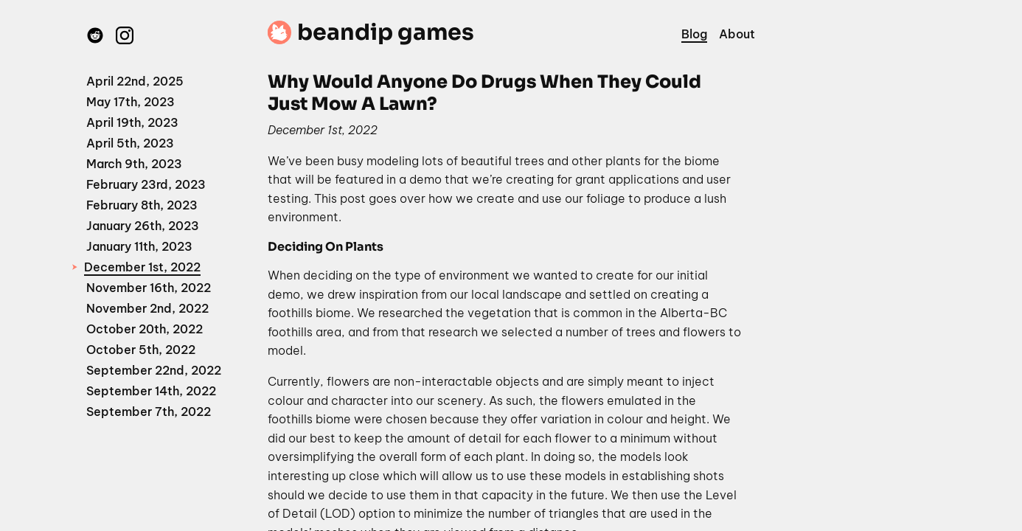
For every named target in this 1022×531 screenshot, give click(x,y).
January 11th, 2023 (139, 246)
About (737, 34)
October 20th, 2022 (144, 329)
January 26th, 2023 (142, 225)
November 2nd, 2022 (147, 308)
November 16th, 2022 (148, 287)
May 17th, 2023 (130, 101)
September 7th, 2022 (148, 411)
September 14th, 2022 (151, 391)
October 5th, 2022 (140, 349)
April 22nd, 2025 (135, 81)
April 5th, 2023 (130, 143)
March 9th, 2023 (134, 163)
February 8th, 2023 (142, 205)
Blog (694, 34)
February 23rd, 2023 (146, 184)
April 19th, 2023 (132, 122)
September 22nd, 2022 (153, 370)
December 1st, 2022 (142, 267)
